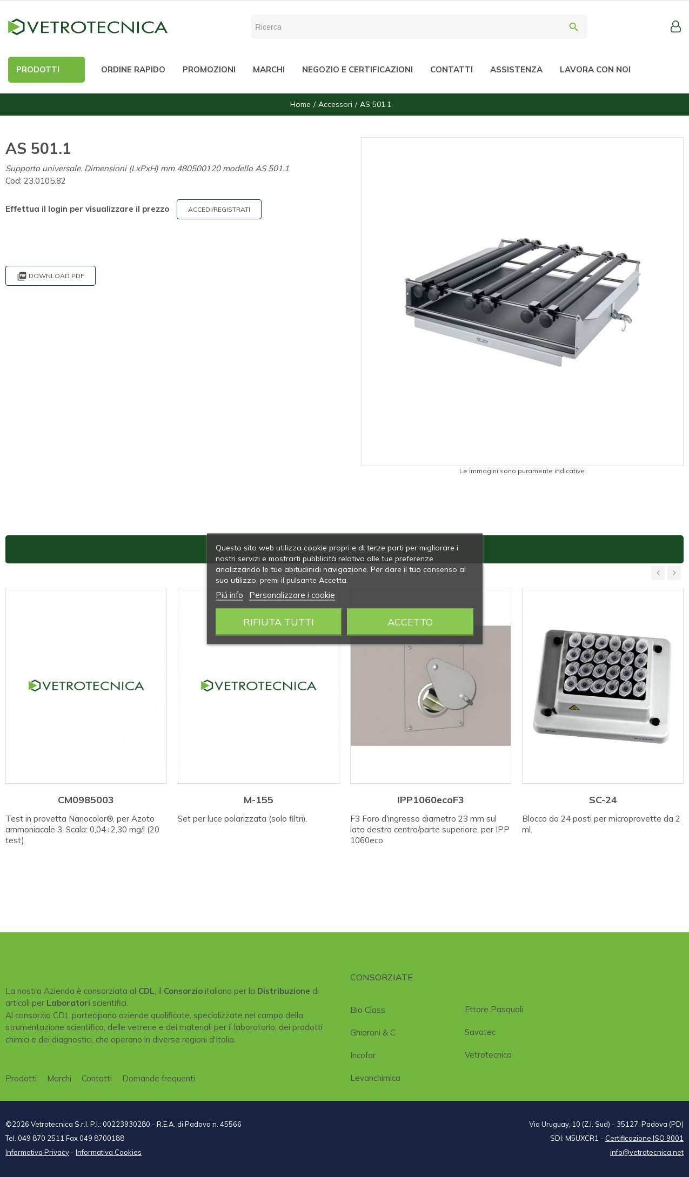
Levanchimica (375, 1078)
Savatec (480, 1032)
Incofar (363, 1055)
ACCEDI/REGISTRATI (219, 209)
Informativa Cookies (109, 1152)
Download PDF (50, 276)
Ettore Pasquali (494, 1009)
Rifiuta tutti (278, 621)
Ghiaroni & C (373, 1032)
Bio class (367, 1010)
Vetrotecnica (488, 1055)
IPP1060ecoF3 (430, 799)
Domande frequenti (158, 1078)
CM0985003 (86, 799)
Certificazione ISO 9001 (644, 1138)
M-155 (258, 799)
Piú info (229, 594)
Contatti (97, 1078)
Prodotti (21, 1078)
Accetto (410, 621)
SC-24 (603, 799)
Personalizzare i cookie (292, 594)
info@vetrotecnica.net (647, 1152)
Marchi (59, 1078)
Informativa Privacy (37, 1152)
